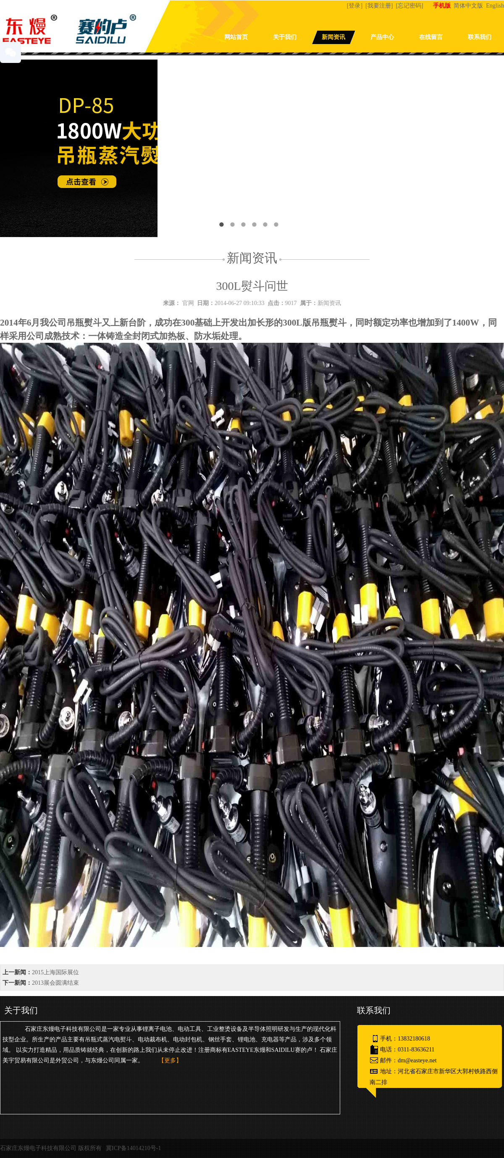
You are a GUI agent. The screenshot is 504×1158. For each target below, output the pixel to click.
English (495, 6)
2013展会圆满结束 (55, 983)
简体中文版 (469, 6)
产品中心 (382, 37)
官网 (188, 303)
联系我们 (479, 37)
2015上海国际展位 (55, 972)
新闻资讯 (333, 37)
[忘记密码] (410, 6)
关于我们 (285, 37)
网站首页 (236, 37)
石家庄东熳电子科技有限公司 (38, 1148)
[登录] (355, 6)
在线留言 (431, 37)
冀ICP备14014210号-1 (133, 1148)
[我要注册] (379, 6)
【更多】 (170, 1060)
